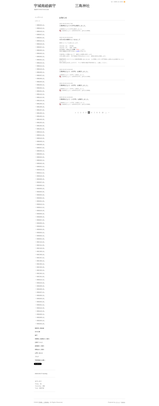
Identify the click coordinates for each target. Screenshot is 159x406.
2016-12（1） (41, 279)
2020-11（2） (41, 135)
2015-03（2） (41, 323)
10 (102, 112)
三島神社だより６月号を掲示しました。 (73, 25)
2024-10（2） (41, 43)
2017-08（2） (41, 254)
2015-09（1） (41, 314)
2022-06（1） (41, 78)
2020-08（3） (41, 144)
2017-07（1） (41, 257)
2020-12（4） (41, 131)
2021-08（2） (41, 106)
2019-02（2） (41, 197)
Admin (123, 402)
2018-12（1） (41, 204)
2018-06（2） (41, 223)
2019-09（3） (41, 179)
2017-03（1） (41, 270)
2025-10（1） (41, 31)
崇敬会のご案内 (39, 349)
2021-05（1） (41, 116)
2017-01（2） (41, 276)
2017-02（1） (41, 273)
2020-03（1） (41, 160)
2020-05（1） (41, 153)
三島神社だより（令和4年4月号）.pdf (72, 76)
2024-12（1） (41, 40)
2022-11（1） (41, 65)
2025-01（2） (41, 37)
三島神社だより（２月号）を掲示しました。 (74, 99)
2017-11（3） (41, 245)
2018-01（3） (41, 238)
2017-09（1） (41, 251)
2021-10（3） (41, 100)
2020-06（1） (41, 150)
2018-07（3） (41, 219)
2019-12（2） (41, 169)
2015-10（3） (41, 311)
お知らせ (37, 21)
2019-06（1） (41, 185)
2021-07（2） (41, 109)
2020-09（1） (41, 141)
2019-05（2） (41, 188)
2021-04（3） (41, 119)
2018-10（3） (41, 210)
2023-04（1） (41, 50)
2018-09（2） (41, 213)
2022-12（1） (41, 62)
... (106, 112)
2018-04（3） (41, 229)
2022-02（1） (41, 87)
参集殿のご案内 (39, 346)
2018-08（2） (41, 216)
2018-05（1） (41, 226)
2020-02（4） (41, 163)
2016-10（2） (41, 282)
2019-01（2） (41, 201)
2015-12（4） (41, 307)
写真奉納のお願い (40, 360)
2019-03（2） (41, 194)
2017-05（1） (41, 263)
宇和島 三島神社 (43, 402)
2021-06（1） (41, 113)
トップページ (39, 17)
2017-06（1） (41, 260)
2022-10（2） (41, 69)
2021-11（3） (41, 97)
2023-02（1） (41, 56)
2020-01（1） (41, 166)
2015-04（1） (41, 320)
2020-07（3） (41, 147)
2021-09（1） (41, 103)
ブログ (37, 356)
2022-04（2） (41, 81)
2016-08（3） (41, 289)
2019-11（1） (41, 172)
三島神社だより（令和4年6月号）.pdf (72, 30)
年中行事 (37, 331)
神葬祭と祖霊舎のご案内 (42, 339)
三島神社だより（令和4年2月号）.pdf (72, 104)
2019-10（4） (41, 175)
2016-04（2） (41, 298)
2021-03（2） (41, 122)
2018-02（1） (41, 235)
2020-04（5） (41, 157)
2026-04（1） (41, 25)
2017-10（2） (41, 248)
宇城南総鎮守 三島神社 (62, 6)
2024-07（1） (41, 47)
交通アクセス (39, 342)
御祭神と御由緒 (39, 328)
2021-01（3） (41, 128)
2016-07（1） (41, 292)
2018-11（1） (41, 207)
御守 (36, 335)
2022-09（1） (41, 72)
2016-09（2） (41, 285)
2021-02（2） (41, 125)
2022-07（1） (41, 75)
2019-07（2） (41, 182)
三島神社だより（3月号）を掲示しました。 (74, 85)
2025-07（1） (41, 34)
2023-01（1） (41, 59)
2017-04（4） (41, 267)
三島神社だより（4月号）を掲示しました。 (74, 71)
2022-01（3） (41, 91)
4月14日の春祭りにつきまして (69, 39)
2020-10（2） (41, 138)
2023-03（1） (41, 53)
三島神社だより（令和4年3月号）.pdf (72, 90)
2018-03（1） (41, 232)
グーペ (118, 402)
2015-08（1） (41, 317)
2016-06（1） (41, 295)
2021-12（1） (41, 94)
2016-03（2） (41, 301)
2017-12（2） (41, 241)
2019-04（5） (41, 191)
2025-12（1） (41, 28)
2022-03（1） (41, 84)
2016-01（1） (41, 304)
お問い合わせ (39, 353)
